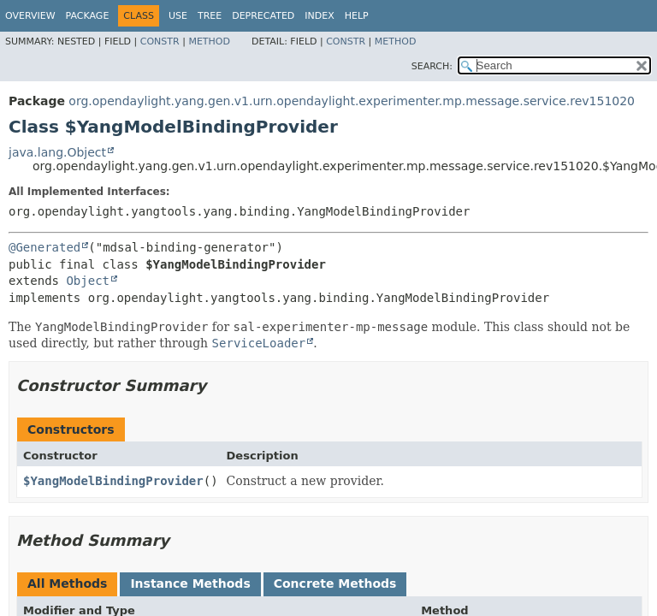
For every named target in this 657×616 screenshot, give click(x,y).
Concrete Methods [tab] (335, 583)
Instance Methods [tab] (190, 583)
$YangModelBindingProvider (113, 481)
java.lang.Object (57, 152)
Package (88, 15)
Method (209, 41)
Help (357, 15)
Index (319, 15)
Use (178, 15)
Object (88, 280)
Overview (30, 15)
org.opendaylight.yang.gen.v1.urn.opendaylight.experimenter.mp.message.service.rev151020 (351, 101)
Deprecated (263, 15)
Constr (160, 41)
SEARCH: (432, 66)
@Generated (44, 247)
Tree (210, 15)
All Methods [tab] (67, 583)
